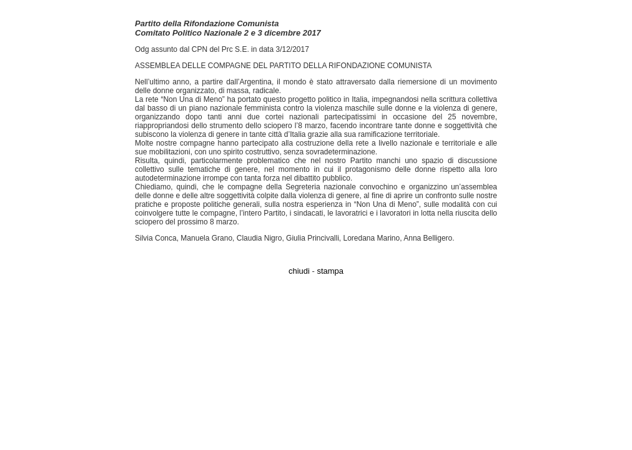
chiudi (299, 271)
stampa (330, 271)
